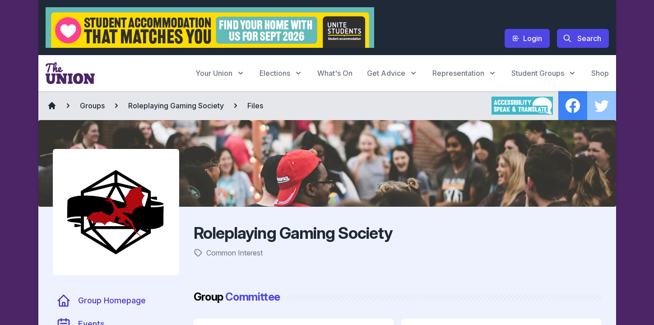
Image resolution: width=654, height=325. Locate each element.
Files (255, 105)
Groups (92, 105)
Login (527, 38)
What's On (335, 73)
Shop (600, 73)
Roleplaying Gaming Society (176, 105)
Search (582, 38)
